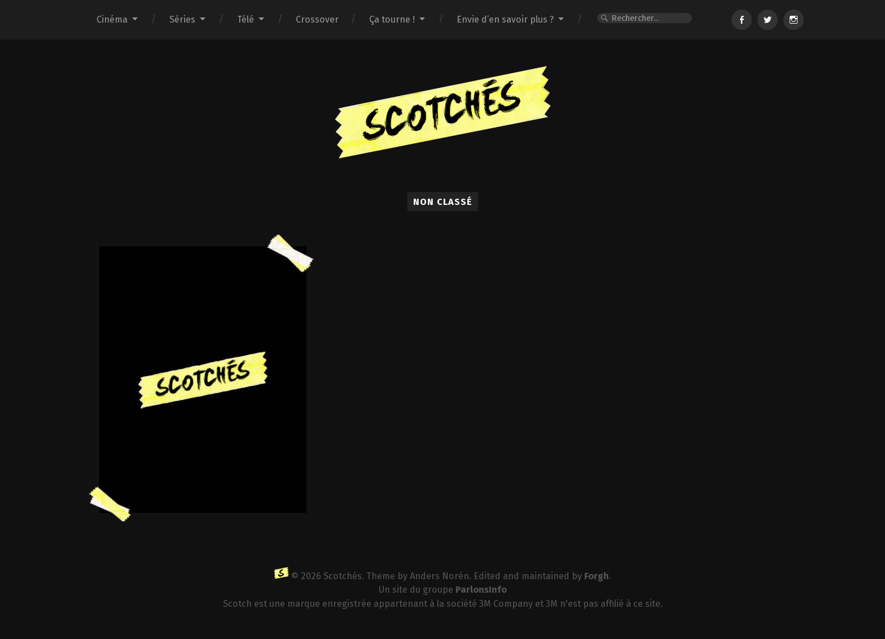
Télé (245, 19)
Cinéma (112, 19)
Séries (182, 19)
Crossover (317, 19)
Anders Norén (439, 576)
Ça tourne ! (392, 19)
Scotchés (342, 576)
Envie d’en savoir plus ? (505, 19)
